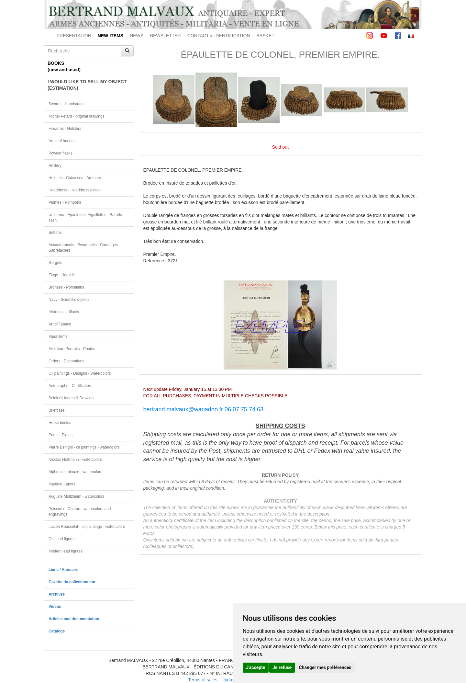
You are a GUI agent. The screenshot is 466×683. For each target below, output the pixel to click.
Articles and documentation (74, 619)
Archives (57, 594)
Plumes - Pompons (65, 202)
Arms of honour (62, 141)
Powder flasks (60, 153)
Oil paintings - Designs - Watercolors (80, 373)
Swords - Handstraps (66, 104)
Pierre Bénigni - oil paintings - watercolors (84, 447)
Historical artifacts (64, 312)
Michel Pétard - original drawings (77, 116)
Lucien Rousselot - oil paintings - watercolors (87, 526)
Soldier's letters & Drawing (71, 398)
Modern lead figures (66, 551)
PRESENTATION (74, 35)
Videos (55, 606)
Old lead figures (62, 539)
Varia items (58, 336)
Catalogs (57, 631)
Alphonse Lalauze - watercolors (75, 472)
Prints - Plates (60, 435)
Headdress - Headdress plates (75, 190)
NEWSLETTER (165, 35)
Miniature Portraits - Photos (72, 349)
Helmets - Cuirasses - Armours (75, 178)
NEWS (136, 35)
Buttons (55, 232)
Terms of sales (202, 679)
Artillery (55, 165)
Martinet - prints (62, 484)
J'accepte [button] (255, 667)
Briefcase (57, 410)
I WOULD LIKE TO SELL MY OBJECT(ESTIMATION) (87, 85)
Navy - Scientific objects (69, 299)
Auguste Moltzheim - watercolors (76, 496)
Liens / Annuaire (63, 569)
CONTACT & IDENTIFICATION (218, 35)
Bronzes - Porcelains (66, 287)
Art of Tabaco (60, 324)
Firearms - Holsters (65, 128)
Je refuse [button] (282, 667)
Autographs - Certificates (70, 385)
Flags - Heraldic (62, 275)
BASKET (265, 35)
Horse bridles (60, 422)
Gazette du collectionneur (72, 582)
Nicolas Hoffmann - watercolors (75, 459)
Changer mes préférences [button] (325, 667)
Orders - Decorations (66, 361)
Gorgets (55, 262)
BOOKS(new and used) (64, 66)
